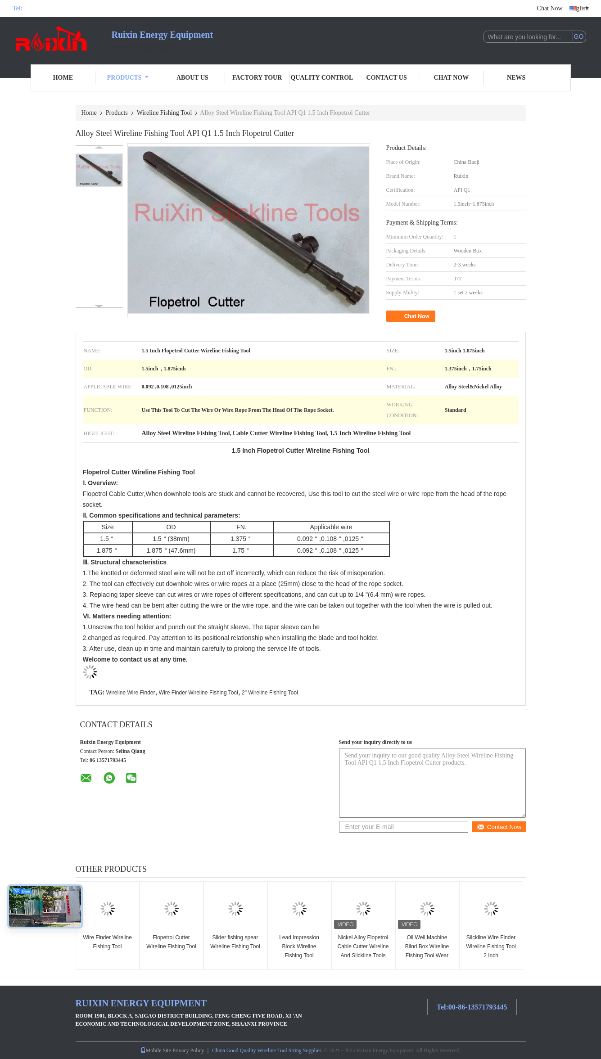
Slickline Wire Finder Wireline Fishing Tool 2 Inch (491, 946)
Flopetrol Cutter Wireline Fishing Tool (171, 942)
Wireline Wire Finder (130, 692)
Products (128, 77)
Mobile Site (155, 1050)
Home (63, 77)
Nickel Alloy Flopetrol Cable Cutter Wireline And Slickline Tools (363, 946)
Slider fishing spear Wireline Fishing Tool (235, 942)
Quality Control (321, 77)
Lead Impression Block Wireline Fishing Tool (299, 946)
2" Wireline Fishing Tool (270, 692)
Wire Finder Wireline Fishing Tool (198, 692)
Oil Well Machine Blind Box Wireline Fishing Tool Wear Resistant (427, 951)
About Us (192, 77)
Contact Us (386, 77)
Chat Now (550, 8)
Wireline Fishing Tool (164, 112)
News (516, 77)
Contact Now (499, 827)
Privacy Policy (188, 1050)
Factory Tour (257, 77)
